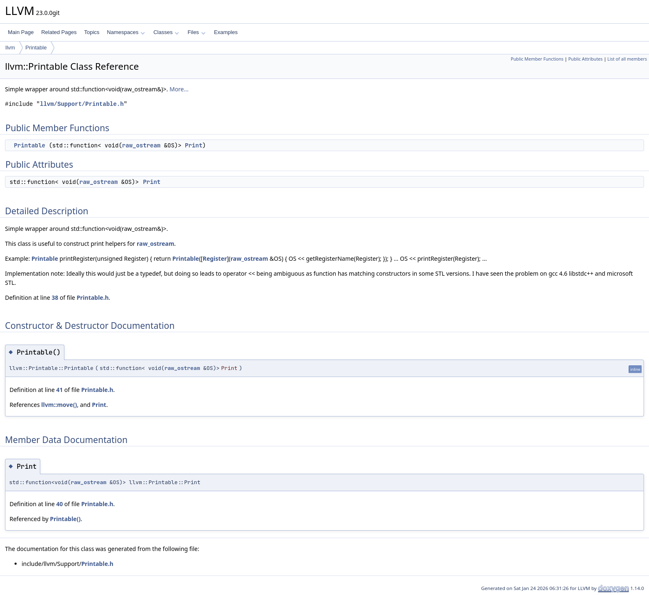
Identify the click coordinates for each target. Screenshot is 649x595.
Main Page (21, 32)
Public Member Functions (537, 59)
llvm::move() (59, 405)
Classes (166, 32)
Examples (226, 32)
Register (215, 258)
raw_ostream (141, 145)
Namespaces (126, 32)
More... (179, 89)
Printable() (65, 519)
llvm (10, 47)
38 (55, 297)
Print (193, 145)
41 (59, 390)
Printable (36, 47)
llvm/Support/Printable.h (82, 104)
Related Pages (58, 32)
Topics (91, 32)
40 (59, 504)
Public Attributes (585, 59)
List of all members (627, 59)
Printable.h (92, 297)
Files (196, 32)
